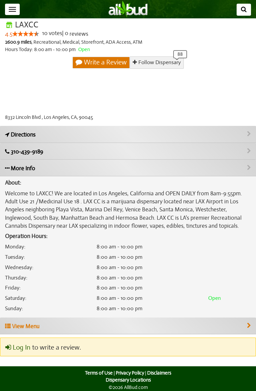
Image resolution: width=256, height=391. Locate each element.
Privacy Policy (129, 373)
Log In (17, 348)
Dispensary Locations (128, 380)
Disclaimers (160, 373)
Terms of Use (98, 373)
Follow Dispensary (156, 62)
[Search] (244, 10)
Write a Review (101, 62)
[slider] (25, 34)
